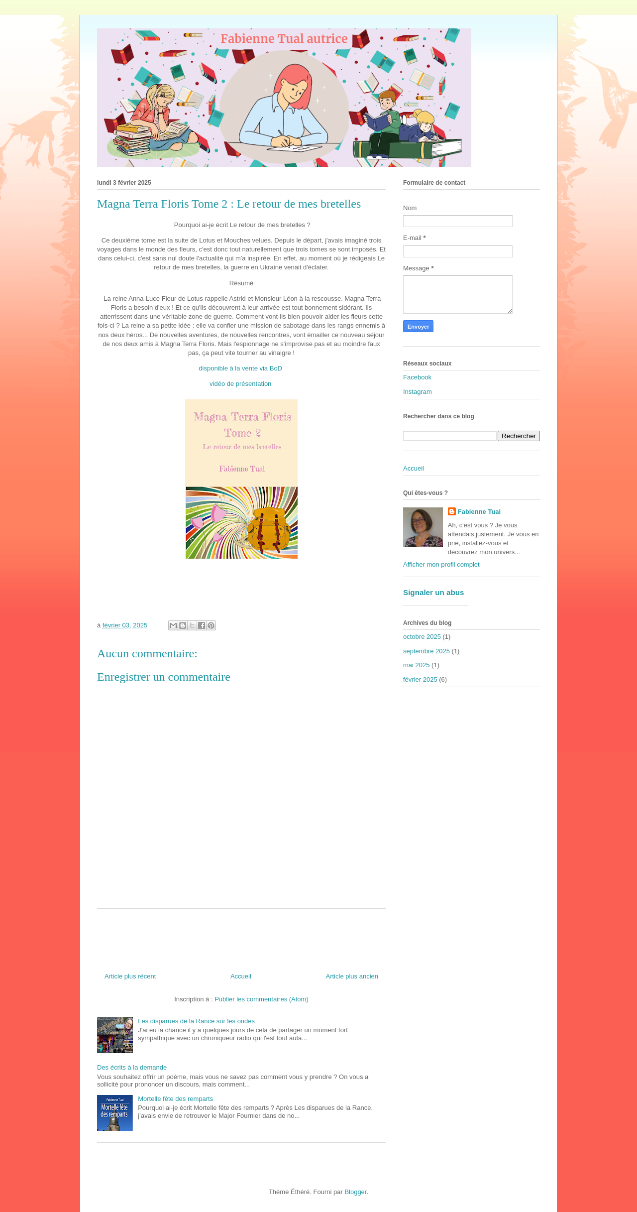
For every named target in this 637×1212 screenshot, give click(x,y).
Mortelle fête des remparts (175, 1098)
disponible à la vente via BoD (240, 368)
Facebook (417, 377)
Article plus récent (130, 976)
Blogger (355, 1192)
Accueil (240, 976)
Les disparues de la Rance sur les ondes (196, 1021)
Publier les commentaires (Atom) (261, 999)
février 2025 (420, 679)
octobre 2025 (422, 636)
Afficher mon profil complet (441, 564)
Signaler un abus (433, 592)
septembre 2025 (426, 651)
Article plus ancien (352, 976)
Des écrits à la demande (132, 1067)
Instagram (417, 391)
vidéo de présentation (240, 383)
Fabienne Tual (479, 511)
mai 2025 (416, 665)
